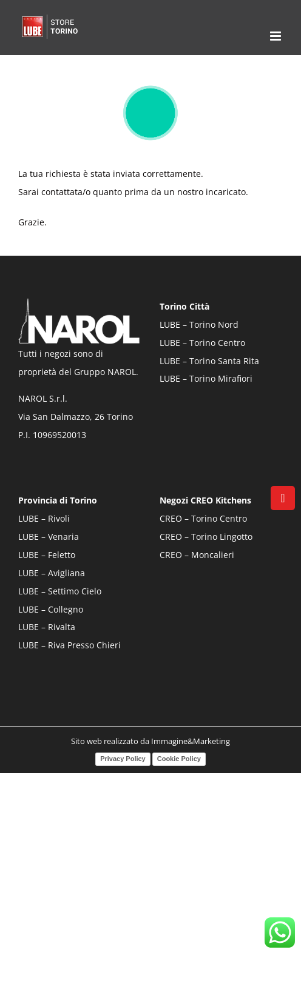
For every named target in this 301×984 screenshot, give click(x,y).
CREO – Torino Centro (203, 518)
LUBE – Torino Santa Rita (209, 361)
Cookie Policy (179, 758)
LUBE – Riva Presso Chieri (69, 645)
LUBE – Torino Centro (202, 342)
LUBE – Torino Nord (199, 324)
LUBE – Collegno (50, 609)
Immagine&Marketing (190, 741)
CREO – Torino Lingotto (206, 536)
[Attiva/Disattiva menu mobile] (276, 36)
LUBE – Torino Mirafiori (206, 378)
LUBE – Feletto (46, 554)
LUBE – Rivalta (46, 627)
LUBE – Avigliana (51, 573)
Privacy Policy (123, 758)
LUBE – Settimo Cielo (59, 591)
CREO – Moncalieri (197, 554)
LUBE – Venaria (48, 536)
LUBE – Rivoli (44, 518)
